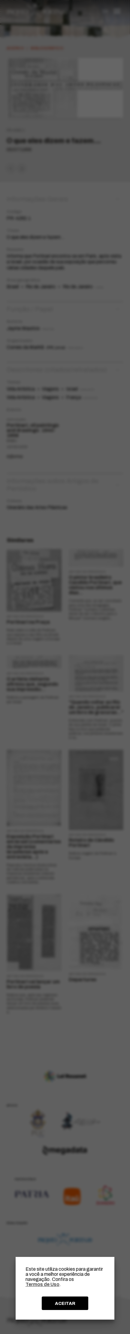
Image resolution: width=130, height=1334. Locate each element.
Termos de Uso (42, 1284)
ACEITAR (65, 1303)
